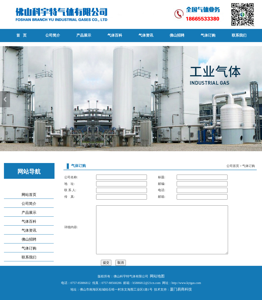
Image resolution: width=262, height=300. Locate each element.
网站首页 (29, 195)
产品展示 (83, 35)
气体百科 (114, 35)
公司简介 (52, 35)
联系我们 (239, 35)
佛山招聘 (177, 35)
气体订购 (208, 35)
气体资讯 (146, 35)
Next (257, 99)
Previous (5, 99)
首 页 (21, 35)
